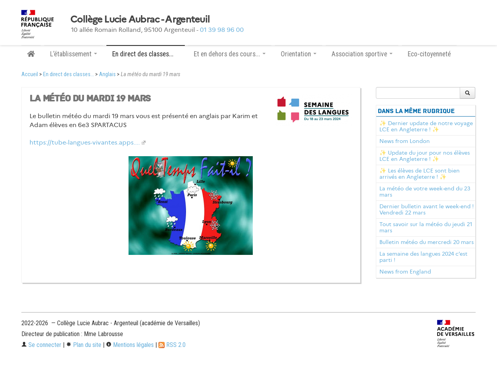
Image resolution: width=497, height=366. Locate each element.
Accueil (29, 74)
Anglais (107, 74)
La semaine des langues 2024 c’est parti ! (423, 256)
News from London (404, 141)
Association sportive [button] (362, 54)
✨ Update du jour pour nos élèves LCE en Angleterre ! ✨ (424, 155)
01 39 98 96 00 (222, 29)
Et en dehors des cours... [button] (230, 54)
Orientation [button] (298, 54)
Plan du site (83, 345)
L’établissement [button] (73, 54)
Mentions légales (130, 345)
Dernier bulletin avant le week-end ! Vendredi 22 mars (426, 209)
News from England (405, 271)
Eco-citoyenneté (429, 54)
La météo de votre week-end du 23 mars (424, 191)
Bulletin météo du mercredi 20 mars (426, 242)
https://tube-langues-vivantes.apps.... (85, 142)
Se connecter (41, 345)
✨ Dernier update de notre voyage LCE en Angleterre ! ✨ (426, 126)
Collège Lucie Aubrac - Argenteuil (140, 19)
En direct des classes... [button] (145, 54)
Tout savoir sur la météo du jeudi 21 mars (425, 227)
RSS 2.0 (172, 345)
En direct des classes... (68, 74)
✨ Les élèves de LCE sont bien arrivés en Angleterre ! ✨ (419, 173)
